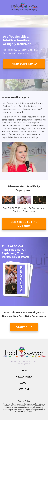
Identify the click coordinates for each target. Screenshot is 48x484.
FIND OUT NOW (24, 64)
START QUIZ (24, 327)
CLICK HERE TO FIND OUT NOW (24, 223)
